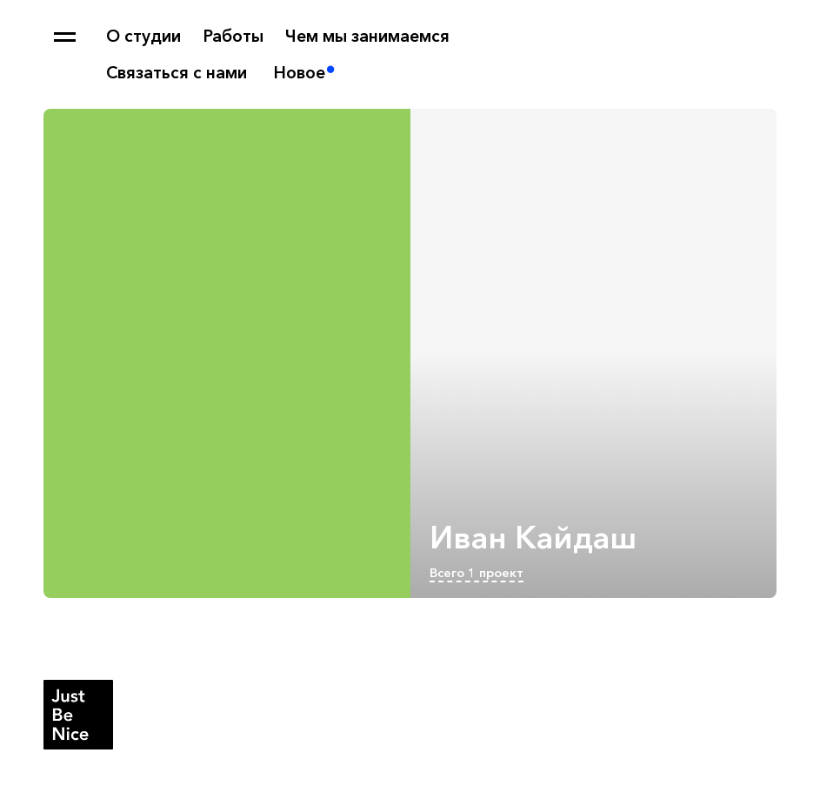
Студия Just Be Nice (78, 714)
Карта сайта (65, 37)
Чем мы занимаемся (367, 36)
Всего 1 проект (476, 573)
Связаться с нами (176, 73)
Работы (233, 36)
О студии (143, 36)
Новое (299, 73)
